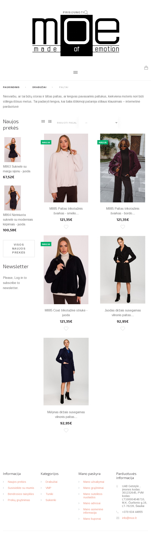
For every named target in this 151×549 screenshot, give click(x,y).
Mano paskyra (89, 473)
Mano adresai (91, 503)
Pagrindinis (11, 87)
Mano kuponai (92, 518)
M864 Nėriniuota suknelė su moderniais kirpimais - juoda (18, 219)
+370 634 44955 (132, 511)
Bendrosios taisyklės (21, 494)
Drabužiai (39, 87)
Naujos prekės (11, 124)
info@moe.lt (129, 518)
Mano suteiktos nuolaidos (92, 495)
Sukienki (51, 500)
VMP (48, 487)
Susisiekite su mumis (21, 487)
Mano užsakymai (93, 481)
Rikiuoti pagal (67, 123)
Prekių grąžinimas (19, 500)
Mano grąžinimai (93, 487)
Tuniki (49, 494)
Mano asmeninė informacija (93, 511)
